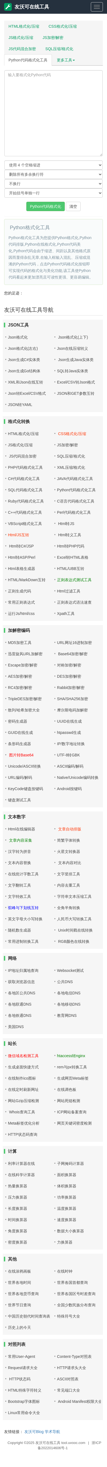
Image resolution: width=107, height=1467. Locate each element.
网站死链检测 (68, 1101)
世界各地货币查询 (23, 1294)
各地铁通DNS (20, 1015)
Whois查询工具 (21, 1112)
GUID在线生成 (20, 732)
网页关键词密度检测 (74, 1123)
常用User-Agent (21, 1356)
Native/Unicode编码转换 (77, 777)
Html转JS (65, 523)
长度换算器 (17, 1208)
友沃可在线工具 (26, 7)
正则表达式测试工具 (74, 580)
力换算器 (64, 1242)
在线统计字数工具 (23, 874)
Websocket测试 (70, 970)
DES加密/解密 (69, 676)
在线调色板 (66, 1089)
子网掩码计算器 (70, 1163)
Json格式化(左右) (23, 348)
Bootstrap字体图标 (24, 1401)
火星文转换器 (68, 851)
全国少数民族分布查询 (76, 1305)
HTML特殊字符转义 (24, 1390)
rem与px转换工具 (72, 1067)
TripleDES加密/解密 (25, 699)
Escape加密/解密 (22, 665)
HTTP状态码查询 (22, 1134)
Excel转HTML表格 (72, 557)
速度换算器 (66, 1220)
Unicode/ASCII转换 (24, 766)
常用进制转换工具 (23, 941)
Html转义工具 (69, 535)
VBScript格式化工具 (25, 523)
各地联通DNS (20, 1004)
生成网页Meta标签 (73, 1078)
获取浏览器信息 (21, 982)
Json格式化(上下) (72, 337)
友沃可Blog (34, 1431)
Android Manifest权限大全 (79, 1401)
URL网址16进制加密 (74, 642)
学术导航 (52, 1431)
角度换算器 (17, 1231)
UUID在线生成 (69, 721)
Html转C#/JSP (21, 546)
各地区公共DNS (21, 993)
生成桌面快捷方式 (23, 1067)
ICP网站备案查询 (71, 1112)
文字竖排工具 (68, 874)
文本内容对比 (69, 863)
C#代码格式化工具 (24, 478)
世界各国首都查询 (72, 1282)
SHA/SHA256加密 (72, 699)
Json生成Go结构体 (24, 371)
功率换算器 (66, 1197)
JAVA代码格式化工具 (75, 478)
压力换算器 (17, 1197)
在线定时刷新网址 (23, 1089)
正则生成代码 (19, 591)
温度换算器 (66, 1208)
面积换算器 (66, 1175)
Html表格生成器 (21, 568)
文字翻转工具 (19, 885)
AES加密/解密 (20, 676)
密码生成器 (17, 721)
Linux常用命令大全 (24, 1413)
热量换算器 (17, 1186)
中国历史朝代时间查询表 (29, 1316)
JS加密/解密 (53, 37)
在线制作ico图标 (22, 1078)
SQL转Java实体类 (72, 371)
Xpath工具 (66, 613)
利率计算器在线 (21, 1163)
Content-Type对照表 (74, 1356)
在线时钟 (64, 1271)
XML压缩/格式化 (71, 467)
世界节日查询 (19, 1305)
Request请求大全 (23, 1368)
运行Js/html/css (21, 613)
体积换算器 (66, 1186)
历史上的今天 (19, 1327)
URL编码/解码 (20, 777)
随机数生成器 (19, 930)
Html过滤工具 (68, 591)
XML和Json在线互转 (25, 382)
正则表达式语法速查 (74, 602)
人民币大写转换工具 (74, 919)
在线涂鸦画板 (19, 1271)
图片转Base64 (20, 755)
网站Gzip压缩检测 (23, 1101)
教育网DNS (67, 1015)
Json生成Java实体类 (75, 359)
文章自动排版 (69, 829)
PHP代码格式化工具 (25, 467)
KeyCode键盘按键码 (25, 789)
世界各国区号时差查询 (76, 1294)
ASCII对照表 (68, 1379)
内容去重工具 (68, 885)
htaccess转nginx (71, 1056)
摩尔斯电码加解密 (72, 710)
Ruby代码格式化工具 (26, 501)
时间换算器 (17, 1220)
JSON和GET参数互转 (75, 393)
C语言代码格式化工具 (75, 501)
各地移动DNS (69, 1004)
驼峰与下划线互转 (23, 908)
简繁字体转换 (68, 840)
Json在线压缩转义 (72, 348)
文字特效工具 (19, 896)
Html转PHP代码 (71, 546)
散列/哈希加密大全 (24, 710)
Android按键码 (69, 789)
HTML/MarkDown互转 (27, 580)
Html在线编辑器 (21, 829)
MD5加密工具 (20, 642)
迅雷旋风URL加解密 (25, 654)
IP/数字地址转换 (71, 744)
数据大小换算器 (70, 1231)
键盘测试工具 (19, 800)
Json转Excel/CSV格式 (27, 393)
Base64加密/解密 (72, 654)
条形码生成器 (19, 744)
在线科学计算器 (21, 1175)
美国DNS (16, 1027)
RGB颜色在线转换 (73, 941)
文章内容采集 (20, 840)
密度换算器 (17, 1242)
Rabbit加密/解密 (71, 687)
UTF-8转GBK (68, 755)
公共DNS (65, 982)
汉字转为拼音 (19, 851)
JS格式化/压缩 (21, 37)
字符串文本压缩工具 (74, 896)
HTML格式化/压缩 (24, 26)
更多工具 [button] (66, 60)
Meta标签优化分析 (24, 1123)
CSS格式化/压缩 (63, 26)
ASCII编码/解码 (70, 766)
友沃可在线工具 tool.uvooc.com (60, 1443)
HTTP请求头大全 (71, 1368)
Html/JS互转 (18, 535)
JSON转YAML (20, 404)
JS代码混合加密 (22, 49)
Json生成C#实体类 (24, 359)
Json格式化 (18, 337)
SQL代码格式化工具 (25, 490)
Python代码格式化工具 (28, 60)
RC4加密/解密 (20, 687)
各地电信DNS (69, 993)
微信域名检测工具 (23, 1056)
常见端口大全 (68, 1390)
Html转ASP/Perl (21, 557)
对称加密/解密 (69, 665)
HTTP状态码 (19, 1379)
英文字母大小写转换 (25, 919)
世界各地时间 (19, 1282)
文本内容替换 (19, 863)
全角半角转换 (68, 908)
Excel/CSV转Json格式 (76, 382)
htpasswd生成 (69, 732)
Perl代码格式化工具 (74, 512)
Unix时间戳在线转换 (75, 930)
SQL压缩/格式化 (59, 49)
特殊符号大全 (68, 1316)
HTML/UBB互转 (70, 568)
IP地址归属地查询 (23, 970)
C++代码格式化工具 (25, 512)
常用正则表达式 (21, 602)
